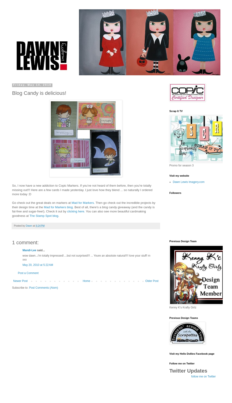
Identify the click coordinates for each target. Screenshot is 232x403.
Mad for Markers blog (58, 207)
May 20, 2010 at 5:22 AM (38, 265)
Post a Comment (28, 273)
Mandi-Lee (29, 250)
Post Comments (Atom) (43, 287)
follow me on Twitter (203, 376)
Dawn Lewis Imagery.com (189, 182)
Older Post (151, 281)
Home (86, 281)
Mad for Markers (83, 203)
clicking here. (76, 211)
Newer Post (20, 281)
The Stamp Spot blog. (44, 216)
